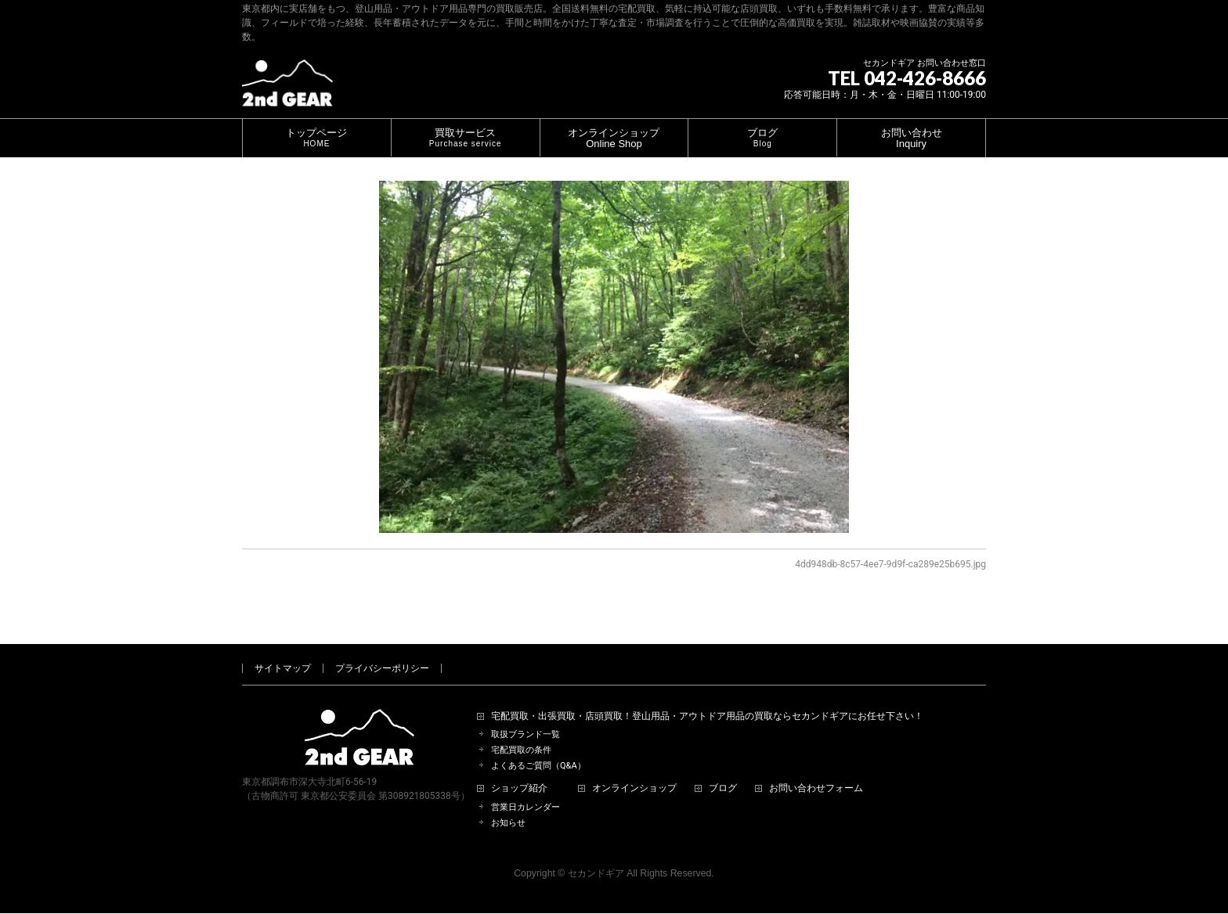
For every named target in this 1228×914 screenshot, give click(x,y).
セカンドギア (596, 855)
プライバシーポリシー (382, 650)
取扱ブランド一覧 (525, 716)
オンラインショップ (634, 770)
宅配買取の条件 (521, 732)
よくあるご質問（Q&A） (538, 748)
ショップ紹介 (519, 770)
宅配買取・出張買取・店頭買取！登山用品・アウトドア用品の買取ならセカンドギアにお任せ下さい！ (707, 698)
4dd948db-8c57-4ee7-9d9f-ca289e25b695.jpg (890, 564)
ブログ (723, 770)
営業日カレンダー (525, 789)
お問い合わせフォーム (816, 770)
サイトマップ (283, 650)
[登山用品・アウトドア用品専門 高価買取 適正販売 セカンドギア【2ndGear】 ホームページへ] (287, 88)
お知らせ (508, 805)
